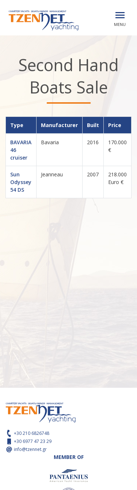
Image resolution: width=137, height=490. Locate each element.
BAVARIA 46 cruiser (20, 150)
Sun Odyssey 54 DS (20, 182)
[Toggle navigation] (120, 15)
